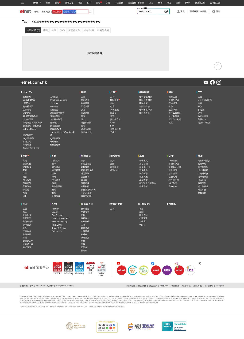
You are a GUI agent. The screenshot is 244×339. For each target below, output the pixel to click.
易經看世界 (28, 106)
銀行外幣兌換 (87, 170)
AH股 (112, 122)
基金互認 (143, 186)
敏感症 (84, 234)
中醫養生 (85, 212)
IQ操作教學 (55, 138)
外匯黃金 (119, 3)
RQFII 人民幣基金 (147, 183)
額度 (54, 164)
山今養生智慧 (56, 119)
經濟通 (57, 273)
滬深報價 (56, 170)
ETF (89, 3)
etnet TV (37, 3)
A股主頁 (55, 160)
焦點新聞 (85, 103)
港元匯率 (85, 173)
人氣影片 (54, 97)
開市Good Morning (58, 100)
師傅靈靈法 (55, 126)
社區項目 (143, 218)
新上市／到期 (175, 119)
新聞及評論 (144, 106)
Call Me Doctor (29, 129)
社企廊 (142, 221)
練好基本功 (28, 135)
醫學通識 (85, 209)
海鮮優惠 (27, 247)
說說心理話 (28, 119)
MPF (160, 3)
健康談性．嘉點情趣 (32, 126)
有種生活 (27, 141)
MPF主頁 (173, 160)
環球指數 (27, 164)
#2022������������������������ (66, 21)
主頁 (83, 97)
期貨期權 (69, 3)
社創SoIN (144, 204)
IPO (112, 126)
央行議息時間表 (88, 189)
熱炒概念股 (115, 119)
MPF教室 (173, 183)
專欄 (25, 237)
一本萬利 (54, 106)
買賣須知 (202, 183)
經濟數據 (85, 183)
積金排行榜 (174, 180)
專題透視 (85, 100)
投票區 (172, 204)
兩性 (83, 241)
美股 (98, 3)
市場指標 (85, 186)
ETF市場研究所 (205, 100)
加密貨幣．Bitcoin (136, 3)
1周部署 (26, 103)
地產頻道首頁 (204, 160)
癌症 (83, 215)
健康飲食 (85, 218)
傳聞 (83, 116)
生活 (178, 3)
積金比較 (173, 176)
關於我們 (131, 285)
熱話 (25, 212)
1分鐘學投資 (55, 129)
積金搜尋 (173, 173)
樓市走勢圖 (203, 176)
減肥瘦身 (85, 237)
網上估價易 (203, 186)
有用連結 (209, 285)
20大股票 (114, 109)
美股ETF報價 (204, 122)
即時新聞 (85, 106)
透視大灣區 (86, 129)
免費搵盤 (202, 193)
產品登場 (143, 173)
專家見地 (143, 176)
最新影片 (27, 97)
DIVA (187, 3)
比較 (200, 113)
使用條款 (186, 285)
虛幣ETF (114, 170)
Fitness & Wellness (60, 218)
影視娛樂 (27, 225)
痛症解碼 (85, 221)
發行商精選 (174, 116)
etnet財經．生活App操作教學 (62, 133)
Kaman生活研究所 (31, 148)
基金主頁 (143, 160)
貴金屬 (84, 180)
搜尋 (83, 126)
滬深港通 (56, 167)
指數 (112, 103)
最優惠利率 (86, 196)
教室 (171, 122)
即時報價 (115, 100)
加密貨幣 (115, 156)
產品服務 (142, 285)
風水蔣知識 (55, 116)
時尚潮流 (27, 145)
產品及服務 (55, 145)
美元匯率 (85, 176)
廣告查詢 (153, 285)
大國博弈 (54, 109)
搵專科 (84, 250)
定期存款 (85, 167)
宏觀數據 (27, 167)
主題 (200, 103)
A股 (108, 3)
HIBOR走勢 (86, 193)
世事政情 (27, 215)
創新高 (113, 113)
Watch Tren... (145, 11)
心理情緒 (85, 231)
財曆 (90, 273)
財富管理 (27, 218)
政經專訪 (27, 113)
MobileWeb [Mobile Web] (101, 274)
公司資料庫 (115, 129)
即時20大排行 (175, 113)
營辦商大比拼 (175, 167)
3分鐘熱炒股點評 (30, 116)
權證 (80, 3)
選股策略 (27, 186)
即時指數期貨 (145, 97)
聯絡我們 (164, 285)
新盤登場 (202, 164)
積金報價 (173, 170)
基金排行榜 (144, 167)
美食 (25, 228)
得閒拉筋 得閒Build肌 (33, 122)
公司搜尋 (56, 196)
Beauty (55, 212)
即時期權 (143, 103)
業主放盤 (202, 189)
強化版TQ (79, 273)
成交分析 (173, 109)
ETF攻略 (54, 103)
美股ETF (202, 119)
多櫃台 (113, 132)
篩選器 (201, 109)
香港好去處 (215, 3)
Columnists (57, 231)
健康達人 (54, 122)
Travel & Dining (59, 228)
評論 (83, 109)
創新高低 (27, 183)
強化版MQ (68, 273)
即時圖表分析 (145, 109)
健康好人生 (200, 3)
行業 (112, 106)
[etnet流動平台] (36, 267)
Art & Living (57, 225)
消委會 (84, 247)
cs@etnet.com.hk (66, 285)
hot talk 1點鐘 (29, 100)
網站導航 (198, 285)
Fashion (55, 209)
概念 (25, 176)
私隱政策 (175, 285)
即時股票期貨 (145, 100)
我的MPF (173, 186)
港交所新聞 (86, 122)
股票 (57, 3)
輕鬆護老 (85, 228)
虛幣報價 (114, 167)
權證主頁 (173, 97)
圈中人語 (143, 215)
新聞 (48, 3)
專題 (141, 209)
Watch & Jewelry (59, 221)
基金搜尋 (143, 170)
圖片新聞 (85, 113)
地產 (169, 3)
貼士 (83, 119)
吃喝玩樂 (54, 141)
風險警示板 (57, 186)
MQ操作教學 (28, 138)
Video (142, 225)
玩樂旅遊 (27, 231)
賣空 (112, 116)
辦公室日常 (28, 221)
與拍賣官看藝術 (57, 113)
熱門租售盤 (203, 167)
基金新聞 (143, 164)
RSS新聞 (220, 285)
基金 (151, 3)
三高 (83, 225)
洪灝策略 (27, 109)
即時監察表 (144, 113)
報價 (200, 106)
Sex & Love (57, 215)
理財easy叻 (86, 132)
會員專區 (27, 234)
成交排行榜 (203, 170)
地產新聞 (202, 180)
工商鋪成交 (203, 173)
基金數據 (143, 180)
